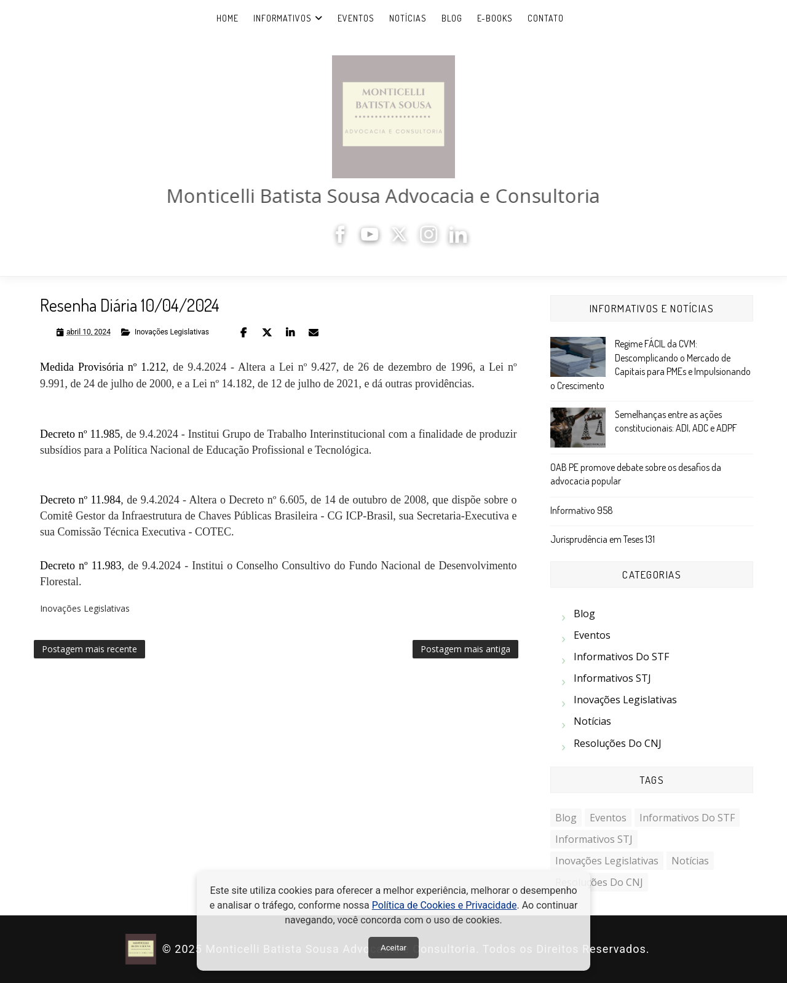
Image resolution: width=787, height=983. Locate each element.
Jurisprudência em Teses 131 (602, 539)
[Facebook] (344, 239)
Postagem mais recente (89, 649)
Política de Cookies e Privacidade (444, 905)
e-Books (495, 18)
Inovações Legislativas (172, 332)
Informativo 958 (581, 510)
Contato (546, 18)
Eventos (356, 18)
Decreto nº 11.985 (80, 434)
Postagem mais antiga (465, 649)
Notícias (408, 18)
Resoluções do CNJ (618, 743)
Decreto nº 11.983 (80, 565)
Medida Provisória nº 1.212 (103, 367)
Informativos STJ (612, 678)
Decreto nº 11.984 (80, 500)
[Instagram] (432, 239)
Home (227, 18)
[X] (403, 239)
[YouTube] (373, 239)
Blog (451, 18)
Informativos (282, 18)
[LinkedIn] (462, 239)
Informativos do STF (621, 656)
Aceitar (393, 947)
